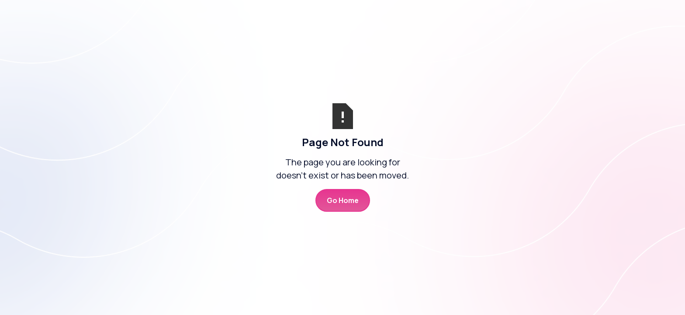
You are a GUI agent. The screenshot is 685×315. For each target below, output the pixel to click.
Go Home (343, 200)
